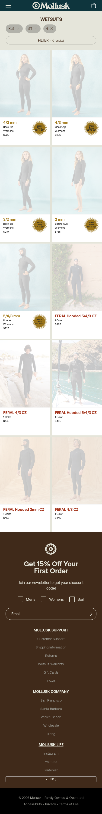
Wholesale (51, 725)
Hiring (51, 734)
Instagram (51, 753)
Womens (52, 599)
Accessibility (33, 804)
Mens (26, 599)
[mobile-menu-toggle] (8, 5)
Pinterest (51, 770)
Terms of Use (69, 804)
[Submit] (91, 614)
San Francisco (51, 700)
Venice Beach (51, 717)
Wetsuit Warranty (51, 664)
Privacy (50, 804)
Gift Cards (51, 672)
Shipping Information (51, 647)
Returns (51, 656)
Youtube (51, 762)
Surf (76, 599)
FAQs (51, 681)
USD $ (52, 779)
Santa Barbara (51, 709)
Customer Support (51, 639)
